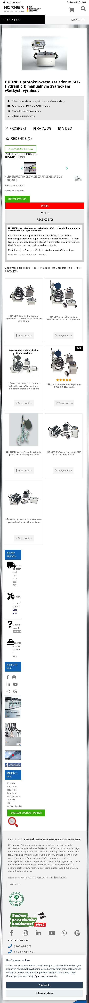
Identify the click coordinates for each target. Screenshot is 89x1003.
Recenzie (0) (19, 138)
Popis (45, 206)
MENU (78, 20)
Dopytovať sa (17, 199)
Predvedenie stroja (20, 149)
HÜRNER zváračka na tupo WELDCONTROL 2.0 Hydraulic (63, 318)
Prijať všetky (44, 985)
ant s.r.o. (15, 884)
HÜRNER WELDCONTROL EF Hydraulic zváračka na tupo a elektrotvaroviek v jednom (24, 386)
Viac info (15, 611)
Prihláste (16, 101)
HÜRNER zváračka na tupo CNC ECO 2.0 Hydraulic (64, 386)
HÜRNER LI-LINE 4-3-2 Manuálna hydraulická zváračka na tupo (23, 521)
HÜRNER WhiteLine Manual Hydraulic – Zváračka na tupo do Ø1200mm (24, 318)
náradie (64, 848)
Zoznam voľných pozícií (26, 813)
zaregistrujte (38, 101)
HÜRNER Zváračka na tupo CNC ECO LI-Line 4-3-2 (63, 453)
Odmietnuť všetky (44, 993)
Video (65, 128)
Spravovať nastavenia (46, 976)
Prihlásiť (82, 2)
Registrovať (72, 2)
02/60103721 (15, 157)
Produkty (11, 20)
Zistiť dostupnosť (14, 190)
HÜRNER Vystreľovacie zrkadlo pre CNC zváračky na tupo (23, 453)
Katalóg (42, 128)
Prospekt (16, 128)
